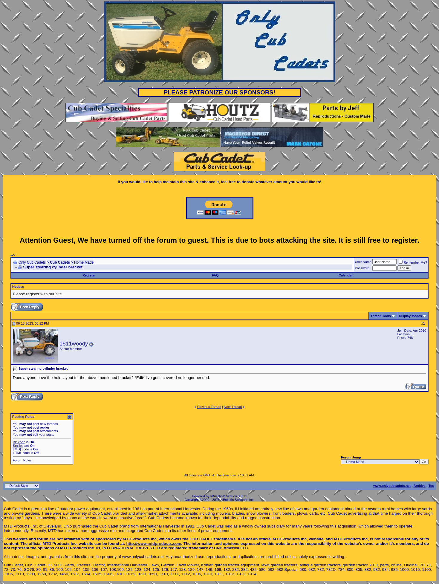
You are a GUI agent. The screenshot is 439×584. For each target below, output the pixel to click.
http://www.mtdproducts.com (153, 543)
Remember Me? (413, 262)
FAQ (215, 275)
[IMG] (17, 449)
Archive (420, 485)
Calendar (346, 275)
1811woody (73, 343)
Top (431, 485)
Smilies (18, 445)
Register (89, 275)
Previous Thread (209, 407)
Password (362, 268)
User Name (363, 262)
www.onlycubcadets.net (392, 485)
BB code (19, 442)
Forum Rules (22, 460)
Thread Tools (381, 316)
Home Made (84, 262)
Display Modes (410, 316)
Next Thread (233, 407)
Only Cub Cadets (32, 262)
